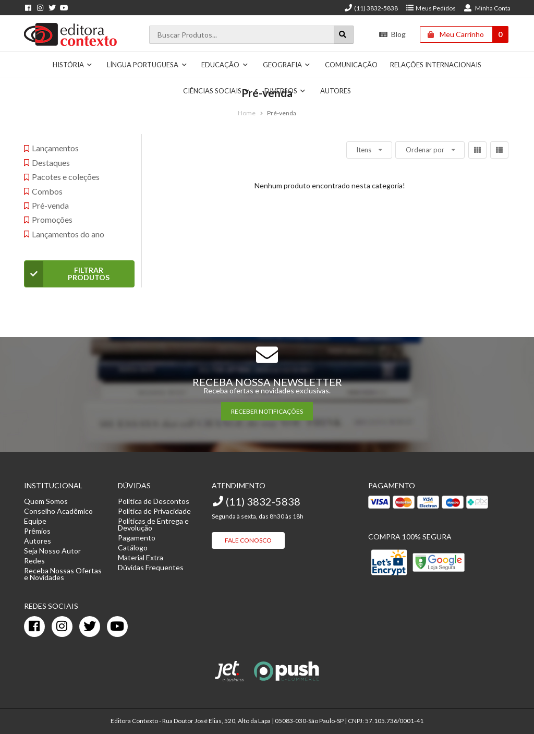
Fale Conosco (248, 540)
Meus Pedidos (430, 8)
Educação (224, 65)
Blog (392, 34)
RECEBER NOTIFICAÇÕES (267, 411)
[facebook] (34, 626)
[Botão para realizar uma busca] (344, 35)
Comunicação (351, 65)
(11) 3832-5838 (371, 8)
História (73, 65)
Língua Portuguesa (147, 65)
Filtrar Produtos (67, 274)
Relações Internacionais (435, 65)
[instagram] (62, 626)
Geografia (287, 65)
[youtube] (117, 626)
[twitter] (89, 626)
